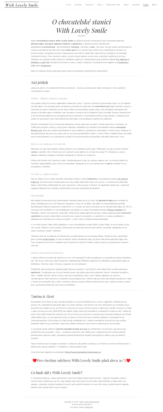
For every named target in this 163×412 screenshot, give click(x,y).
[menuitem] (69, 4)
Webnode (89, 407)
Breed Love (36, 130)
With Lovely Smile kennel (89, 402)
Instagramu (46, 65)
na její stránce (49, 239)
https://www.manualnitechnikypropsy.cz (83, 352)
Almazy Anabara (114, 210)
